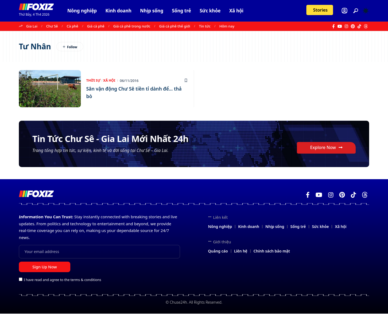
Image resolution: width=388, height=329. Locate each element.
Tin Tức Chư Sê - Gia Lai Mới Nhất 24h (123, 145)
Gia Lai (31, 26)
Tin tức (205, 26)
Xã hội (110, 80)
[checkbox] (20, 294)
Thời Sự (93, 80)
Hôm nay (226, 26)
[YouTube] (339, 26)
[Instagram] (346, 26)
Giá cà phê (96, 26)
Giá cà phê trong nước (131, 26)
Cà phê (72, 26)
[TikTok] (359, 26)
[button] (355, 11)
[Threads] (365, 26)
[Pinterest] (352, 26)
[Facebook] (333, 26)
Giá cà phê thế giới (174, 26)
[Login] (344, 10)
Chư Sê (52, 26)
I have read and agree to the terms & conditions (62, 295)
